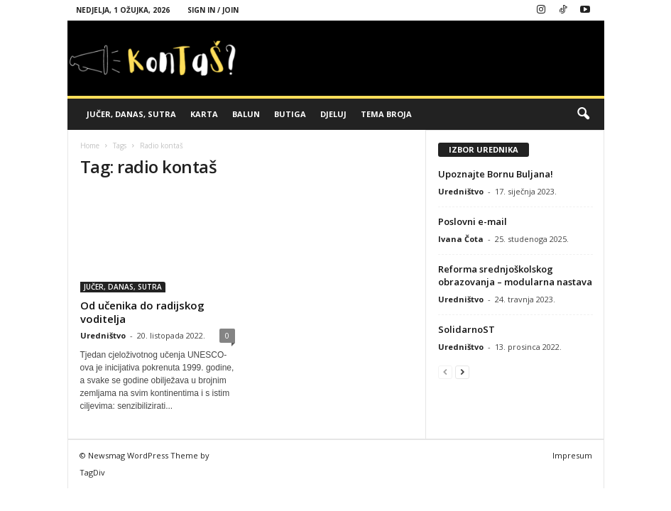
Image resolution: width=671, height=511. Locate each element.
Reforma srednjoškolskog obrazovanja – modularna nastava (515, 275)
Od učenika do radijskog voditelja (142, 312)
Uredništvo (103, 335)
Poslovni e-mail (472, 221)
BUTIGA (290, 114)
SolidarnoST (466, 329)
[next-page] (462, 371)
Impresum (572, 455)
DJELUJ (333, 114)
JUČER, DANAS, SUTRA (131, 114)
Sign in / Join (213, 10)
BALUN (246, 114)
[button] (583, 114)
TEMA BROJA (386, 114)
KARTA (204, 114)
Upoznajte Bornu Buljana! (495, 173)
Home (89, 145)
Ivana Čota (461, 238)
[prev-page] (445, 371)
